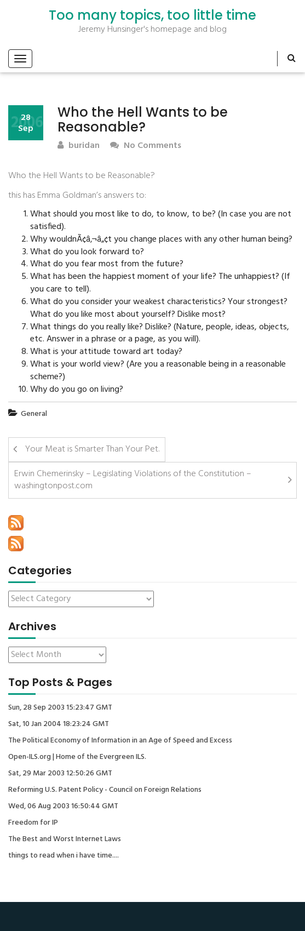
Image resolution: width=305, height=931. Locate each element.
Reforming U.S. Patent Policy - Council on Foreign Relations (105, 790)
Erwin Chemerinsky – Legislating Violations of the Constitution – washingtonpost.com (132, 480)
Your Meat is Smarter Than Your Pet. (92, 449)
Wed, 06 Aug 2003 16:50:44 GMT (63, 806)
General (34, 414)
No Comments (145, 146)
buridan (78, 146)
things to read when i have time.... (63, 855)
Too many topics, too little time (152, 15)
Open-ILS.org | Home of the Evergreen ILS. (77, 757)
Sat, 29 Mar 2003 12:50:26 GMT (60, 773)
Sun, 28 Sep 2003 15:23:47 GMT (60, 707)
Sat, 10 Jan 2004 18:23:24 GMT (58, 724)
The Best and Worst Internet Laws (64, 839)
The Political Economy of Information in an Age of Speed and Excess (120, 740)
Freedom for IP (33, 823)
